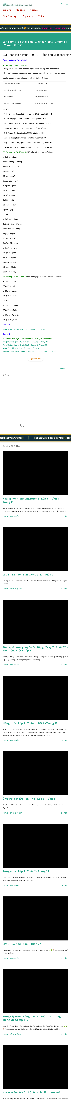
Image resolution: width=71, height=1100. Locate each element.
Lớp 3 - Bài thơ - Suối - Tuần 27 (22, 944)
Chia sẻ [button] (63, 369)
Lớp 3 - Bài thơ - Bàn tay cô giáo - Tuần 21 (29, 574)
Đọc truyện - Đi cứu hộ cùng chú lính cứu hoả (31, 1092)
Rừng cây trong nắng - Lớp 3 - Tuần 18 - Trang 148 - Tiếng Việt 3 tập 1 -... (35, 1018)
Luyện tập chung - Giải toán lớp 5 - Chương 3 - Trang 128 (24, 329)
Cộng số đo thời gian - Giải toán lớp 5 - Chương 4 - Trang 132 (25, 342)
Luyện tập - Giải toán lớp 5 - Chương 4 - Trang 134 (21, 348)
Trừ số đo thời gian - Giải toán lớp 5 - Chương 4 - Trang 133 (25, 345)
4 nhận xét (14, 665)
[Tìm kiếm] (62, 4)
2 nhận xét (14, 740)
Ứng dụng (27, 16)
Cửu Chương (9, 16)
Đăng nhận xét (16, 589)
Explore (7, 9)
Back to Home (35, 359)
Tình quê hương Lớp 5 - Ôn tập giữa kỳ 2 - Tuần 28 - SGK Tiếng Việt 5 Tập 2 (35, 648)
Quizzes (20, 9)
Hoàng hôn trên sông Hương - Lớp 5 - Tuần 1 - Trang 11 (31, 500)
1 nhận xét (14, 516)
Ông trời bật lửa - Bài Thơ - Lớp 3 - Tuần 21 (29, 798)
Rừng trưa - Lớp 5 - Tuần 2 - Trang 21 (26, 871)
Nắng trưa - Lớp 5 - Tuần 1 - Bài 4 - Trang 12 (30, 723)
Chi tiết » (64, 516)
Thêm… (34, 9)
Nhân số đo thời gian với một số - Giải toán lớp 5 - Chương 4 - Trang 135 (29, 351)
